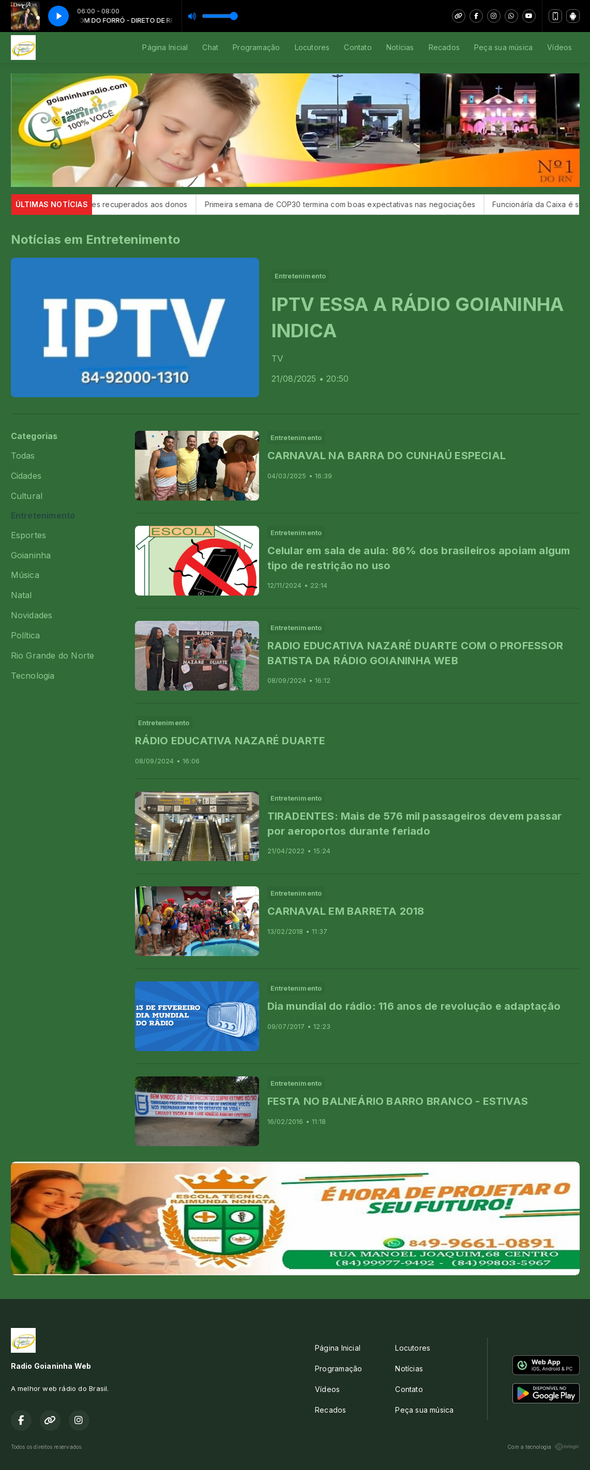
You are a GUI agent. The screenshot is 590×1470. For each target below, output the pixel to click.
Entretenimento (43, 516)
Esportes (29, 535)
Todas (23, 456)
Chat (210, 47)
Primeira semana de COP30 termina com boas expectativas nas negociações (354, 204)
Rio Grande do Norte (53, 656)
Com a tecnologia (543, 1446)
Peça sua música (503, 47)
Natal (21, 595)
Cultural (27, 496)
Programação (256, 47)
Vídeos (559, 47)
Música (25, 575)
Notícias (400, 47)
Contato (357, 47)
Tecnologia (33, 676)
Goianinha (31, 555)
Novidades (32, 615)
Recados (444, 47)
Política (25, 635)
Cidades (26, 476)
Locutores (312, 47)
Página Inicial (165, 47)
